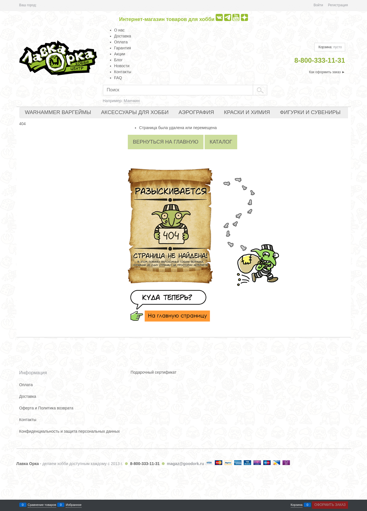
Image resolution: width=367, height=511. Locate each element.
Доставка (122, 36)
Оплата (121, 42)
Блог (118, 60)
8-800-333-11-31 (145, 463)
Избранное (74, 505)
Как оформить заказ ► (327, 72)
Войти (318, 5)
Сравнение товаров (42, 505)
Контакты (122, 72)
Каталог (221, 142)
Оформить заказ (329, 505)
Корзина (297, 505)
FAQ (118, 77)
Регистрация (338, 5)
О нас (119, 30)
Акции (119, 54)
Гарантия (122, 48)
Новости (122, 66)
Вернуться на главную (165, 142)
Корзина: (329, 47)
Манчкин (132, 100)
